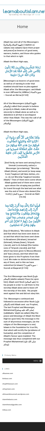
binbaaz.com (7, 378)
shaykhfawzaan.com (10, 384)
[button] (35, 360)
